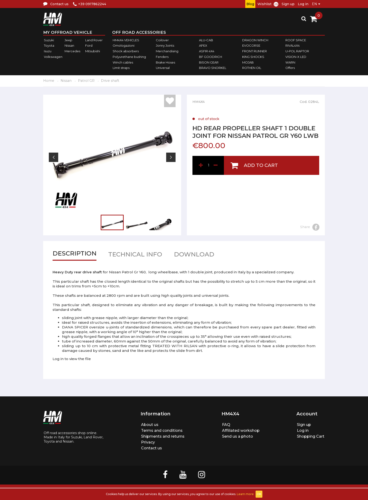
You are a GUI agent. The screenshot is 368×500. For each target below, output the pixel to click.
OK (259, 494)
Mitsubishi (92, 51)
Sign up (288, 4)
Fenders (162, 57)
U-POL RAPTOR (297, 51)
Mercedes (72, 51)
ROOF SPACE (295, 40)
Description (74, 254)
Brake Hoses (165, 62)
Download (194, 255)
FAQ (226, 424)
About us (149, 424)
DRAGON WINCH (255, 40)
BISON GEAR (208, 62)
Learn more (245, 494)
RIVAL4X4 (292, 46)
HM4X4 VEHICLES (126, 40)
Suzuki (49, 40)
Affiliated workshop (241, 430)
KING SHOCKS (253, 57)
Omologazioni (123, 46)
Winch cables (123, 62)
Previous (53, 157)
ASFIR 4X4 (206, 51)
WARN (290, 62)
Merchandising (167, 51)
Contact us (151, 448)
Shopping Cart (310, 436)
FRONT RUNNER (254, 51)
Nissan (69, 46)
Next (171, 157)
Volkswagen (53, 57)
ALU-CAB (206, 40)
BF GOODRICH (210, 57)
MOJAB (248, 62)
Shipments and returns (162, 436)
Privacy (148, 442)
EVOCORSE (251, 46)
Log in (303, 4)
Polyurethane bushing (129, 57)
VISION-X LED (295, 57)
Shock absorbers (126, 51)
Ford (88, 46)
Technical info (135, 255)
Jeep (68, 40)
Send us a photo (237, 436)
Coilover (162, 40)
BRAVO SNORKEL (212, 68)
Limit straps (121, 68)
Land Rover (94, 40)
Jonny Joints (165, 46)
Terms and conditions (162, 430)
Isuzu (47, 51)
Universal (163, 68)
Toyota (49, 46)
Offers (290, 68)
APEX (203, 46)
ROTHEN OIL (251, 68)
